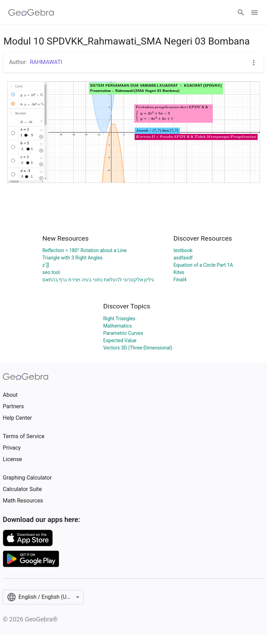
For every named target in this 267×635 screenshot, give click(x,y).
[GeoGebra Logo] (31, 12)
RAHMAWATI (46, 62)
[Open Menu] (254, 12)
